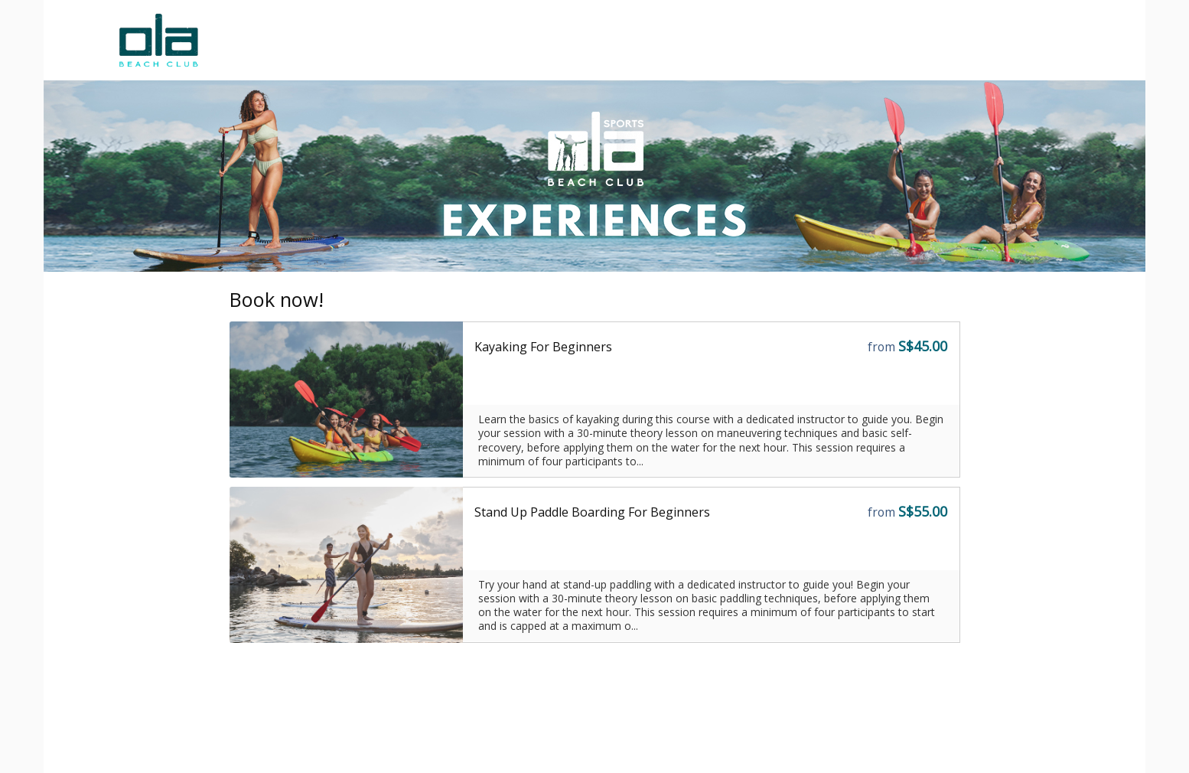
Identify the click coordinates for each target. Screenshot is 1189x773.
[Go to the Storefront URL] (347, 399)
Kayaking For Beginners (543, 346)
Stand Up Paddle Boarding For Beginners (592, 512)
